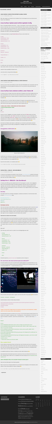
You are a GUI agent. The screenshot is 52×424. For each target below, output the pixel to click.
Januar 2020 (43, 199)
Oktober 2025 (43, 75)
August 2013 (43, 336)
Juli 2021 (42, 167)
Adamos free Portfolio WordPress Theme (22, 422)
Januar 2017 (43, 264)
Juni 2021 (42, 168)
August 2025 (43, 78)
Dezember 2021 (43, 158)
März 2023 (42, 131)
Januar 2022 (43, 156)
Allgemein (5, 74)
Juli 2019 (42, 210)
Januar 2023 (43, 134)
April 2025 (42, 86)
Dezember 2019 (43, 201)
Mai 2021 (42, 170)
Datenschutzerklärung (46, 6)
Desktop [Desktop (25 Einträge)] (19, 403)
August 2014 (43, 316)
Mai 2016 (42, 278)
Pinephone (42, 380)
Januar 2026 (43, 69)
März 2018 (42, 239)
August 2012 (43, 356)
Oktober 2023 (43, 118)
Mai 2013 (42, 341)
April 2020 (42, 194)
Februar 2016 (43, 284)
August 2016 (43, 273)
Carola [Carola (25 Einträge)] (30, 399)
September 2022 (43, 141)
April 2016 (42, 280)
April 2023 (42, 129)
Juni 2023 (42, 125)
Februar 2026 (43, 68)
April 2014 (42, 323)
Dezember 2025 (43, 71)
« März (37, 408)
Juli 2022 (42, 145)
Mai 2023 (42, 127)
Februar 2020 (43, 197)
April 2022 (42, 150)
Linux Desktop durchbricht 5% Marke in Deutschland (44, 39)
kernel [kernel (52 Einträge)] (19, 408)
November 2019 (43, 203)
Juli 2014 (42, 318)
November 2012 (43, 352)
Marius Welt (26, 1)
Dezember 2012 (43, 350)
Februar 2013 (43, 347)
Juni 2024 (42, 104)
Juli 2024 (42, 102)
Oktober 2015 (43, 291)
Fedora (25, 6)
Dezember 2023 (43, 114)
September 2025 (43, 77)
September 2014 (43, 314)
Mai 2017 (42, 257)
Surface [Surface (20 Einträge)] (23, 416)
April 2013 (42, 343)
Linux (22, 6)
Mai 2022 (42, 149)
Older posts (3, 372)
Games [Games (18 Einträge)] (28, 406)
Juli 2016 (42, 275)
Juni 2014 (42, 320)
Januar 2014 (43, 329)
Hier (25, 316)
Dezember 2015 (43, 287)
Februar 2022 (43, 154)
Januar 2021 (43, 177)
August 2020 (43, 186)
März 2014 (42, 325)
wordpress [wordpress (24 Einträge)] (29, 418)
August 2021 (43, 165)
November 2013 (43, 332)
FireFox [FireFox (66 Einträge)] (24, 406)
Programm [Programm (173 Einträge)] (30, 413)
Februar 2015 (43, 305)
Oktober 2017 (43, 248)
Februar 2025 (43, 89)
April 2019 (42, 215)
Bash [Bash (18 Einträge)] (21, 399)
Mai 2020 (42, 192)
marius (11, 15)
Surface (17, 74)
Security (32, 6)
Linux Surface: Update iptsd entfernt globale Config (14, 14)
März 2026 (42, 66)
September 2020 (43, 185)
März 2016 (42, 282)
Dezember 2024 (43, 93)
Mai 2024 (42, 105)
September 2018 (43, 228)
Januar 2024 (43, 113)
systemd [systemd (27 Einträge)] (25, 416)
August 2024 (43, 100)
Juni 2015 (42, 298)
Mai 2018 (42, 235)
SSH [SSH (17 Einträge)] (21, 416)
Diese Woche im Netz (44, 369)
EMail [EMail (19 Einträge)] (27, 403)
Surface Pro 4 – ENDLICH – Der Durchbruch (11, 170)
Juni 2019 (42, 212)
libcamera (23, 368)
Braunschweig (38, 6)
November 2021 (43, 159)
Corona (42, 366)
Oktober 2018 (43, 226)
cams (11, 368)
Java (29, 6)
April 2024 (42, 107)
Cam (14, 164)
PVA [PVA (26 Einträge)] (22, 414)
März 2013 (42, 345)
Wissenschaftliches (44, 391)
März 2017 (42, 260)
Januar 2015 (43, 307)
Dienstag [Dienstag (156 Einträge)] (23, 403)
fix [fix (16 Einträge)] (26, 406)
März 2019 (42, 217)
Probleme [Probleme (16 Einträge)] (25, 413)
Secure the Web (43, 384)
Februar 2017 (43, 262)
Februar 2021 (43, 176)
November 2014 (43, 311)
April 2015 (42, 302)
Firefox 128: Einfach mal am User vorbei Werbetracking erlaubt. (45, 44)
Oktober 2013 (43, 334)
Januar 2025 (43, 91)
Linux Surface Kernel (8, 195)
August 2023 (43, 122)
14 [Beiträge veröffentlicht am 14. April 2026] (38, 403)
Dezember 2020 (43, 179)
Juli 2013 (42, 338)
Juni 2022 (42, 147)
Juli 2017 (42, 253)
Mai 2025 (42, 84)
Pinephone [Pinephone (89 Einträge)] (21, 413)
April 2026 (42, 64)
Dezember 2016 (43, 266)
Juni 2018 (42, 233)
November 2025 (43, 73)
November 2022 (43, 138)
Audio (42, 362)
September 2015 (43, 293)
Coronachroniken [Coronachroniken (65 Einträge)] (30, 401)
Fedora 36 (16, 368)
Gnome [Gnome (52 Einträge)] (31, 406)
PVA (41, 382)
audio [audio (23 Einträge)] (19, 399)
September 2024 (43, 98)
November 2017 (43, 246)
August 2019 (43, 208)
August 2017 (43, 251)
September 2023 (43, 120)
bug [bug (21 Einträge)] (28, 399)
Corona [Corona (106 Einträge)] (23, 401)
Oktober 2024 (43, 96)
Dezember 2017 (43, 244)
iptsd (13, 74)
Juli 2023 (42, 123)
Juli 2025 (42, 80)
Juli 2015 (42, 296)
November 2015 (43, 289)
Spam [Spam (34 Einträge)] (19, 416)
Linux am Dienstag (44, 378)
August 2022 (43, 143)
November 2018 (43, 224)
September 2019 (43, 206)
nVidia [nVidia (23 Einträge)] (31, 411)
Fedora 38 (16, 164)
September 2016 (43, 271)
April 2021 (42, 172)
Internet (42, 373)
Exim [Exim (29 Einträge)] (29, 403)
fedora (11, 74)
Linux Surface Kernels (26, 174)
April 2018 (42, 237)
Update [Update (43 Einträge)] (19, 418)
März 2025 (42, 87)
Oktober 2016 (43, 269)
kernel (21, 368)
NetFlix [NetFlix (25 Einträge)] (29, 411)
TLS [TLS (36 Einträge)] (30, 416)
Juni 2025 (42, 82)
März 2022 (42, 152)
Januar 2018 (43, 242)
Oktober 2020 (43, 183)
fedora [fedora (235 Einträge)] (20, 406)
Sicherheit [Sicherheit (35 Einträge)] (30, 414)
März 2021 (42, 174)
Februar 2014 (43, 327)
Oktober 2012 (43, 354)
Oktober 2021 (43, 161)
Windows (42, 389)
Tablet (9, 164)
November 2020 (43, 181)
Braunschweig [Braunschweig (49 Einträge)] (25, 399)
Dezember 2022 (43, 136)
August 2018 (43, 230)
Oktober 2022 (43, 140)
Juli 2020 (42, 188)
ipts (19, 368)
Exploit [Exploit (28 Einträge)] (31, 403)
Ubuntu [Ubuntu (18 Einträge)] (32, 416)
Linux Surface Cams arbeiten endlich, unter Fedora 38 (14, 80)
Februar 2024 (43, 111)
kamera (19, 164)
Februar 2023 (43, 132)
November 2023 (43, 116)
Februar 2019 (43, 219)
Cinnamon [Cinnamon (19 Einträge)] (19, 401)
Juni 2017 (42, 255)
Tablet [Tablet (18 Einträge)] (28, 416)
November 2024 (43, 95)
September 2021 (43, 163)
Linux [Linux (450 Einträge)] (23, 408)
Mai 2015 (42, 300)
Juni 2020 (42, 190)
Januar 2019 (43, 221)
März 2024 (42, 109)
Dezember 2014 (43, 309)
